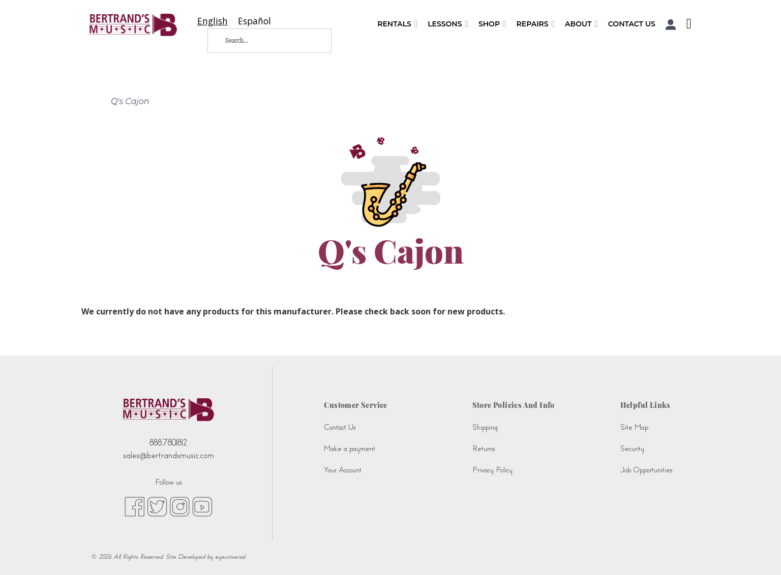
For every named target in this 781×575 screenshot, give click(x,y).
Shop (492, 24)
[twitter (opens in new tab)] (157, 506)
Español (254, 21)
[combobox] (212, 21)
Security (632, 448)
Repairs (536, 24)
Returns (483, 448)
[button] (671, 24)
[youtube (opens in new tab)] (202, 506)
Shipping (485, 427)
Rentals (397, 24)
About (581, 24)
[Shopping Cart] (686, 25)
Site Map (634, 427)
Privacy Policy (492, 470)
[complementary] (707, 519)
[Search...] (261, 40)
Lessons (448, 24)
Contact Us (631, 23)
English (212, 21)
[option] (254, 21)
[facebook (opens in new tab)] (134, 506)
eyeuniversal (230, 556)
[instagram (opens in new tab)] (180, 506)
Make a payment (349, 448)
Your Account (343, 470)
